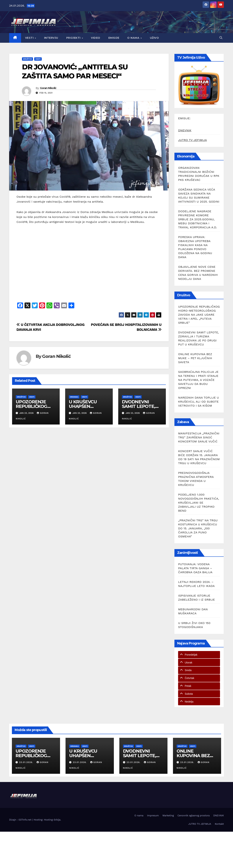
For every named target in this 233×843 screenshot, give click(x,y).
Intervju (51, 37)
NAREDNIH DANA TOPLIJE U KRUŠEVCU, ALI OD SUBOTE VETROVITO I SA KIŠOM (198, 401)
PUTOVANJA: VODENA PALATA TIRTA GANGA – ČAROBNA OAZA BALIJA (195, 568)
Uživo (154, 37)
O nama (133, 37)
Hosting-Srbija (52, 819)
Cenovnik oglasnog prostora (194, 815)
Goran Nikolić (48, 88)
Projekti (73, 37)
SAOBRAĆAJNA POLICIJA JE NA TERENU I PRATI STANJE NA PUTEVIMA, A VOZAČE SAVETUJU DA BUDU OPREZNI (198, 380)
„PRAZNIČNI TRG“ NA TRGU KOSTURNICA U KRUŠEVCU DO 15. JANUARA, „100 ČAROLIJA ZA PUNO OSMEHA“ (198, 528)
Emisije (113, 37)
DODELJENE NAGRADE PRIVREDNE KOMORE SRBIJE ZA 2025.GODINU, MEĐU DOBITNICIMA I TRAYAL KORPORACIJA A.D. (197, 219)
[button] (220, 37)
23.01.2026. (26, 762)
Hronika (74, 397)
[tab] (199, 655)
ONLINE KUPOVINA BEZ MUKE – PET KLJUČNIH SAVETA (195, 358)
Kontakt (219, 824)
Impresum (153, 815)
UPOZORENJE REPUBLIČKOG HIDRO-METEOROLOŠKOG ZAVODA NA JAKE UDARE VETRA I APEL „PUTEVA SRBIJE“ (199, 314)
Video (95, 37)
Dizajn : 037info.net (20, 819)
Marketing (168, 815)
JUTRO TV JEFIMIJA (192, 140)
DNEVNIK (184, 130)
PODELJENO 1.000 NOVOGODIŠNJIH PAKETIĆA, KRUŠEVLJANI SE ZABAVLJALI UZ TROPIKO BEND (198, 502)
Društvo (27, 59)
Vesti (29, 37)
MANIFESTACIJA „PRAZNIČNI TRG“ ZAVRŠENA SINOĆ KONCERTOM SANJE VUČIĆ (198, 437)
